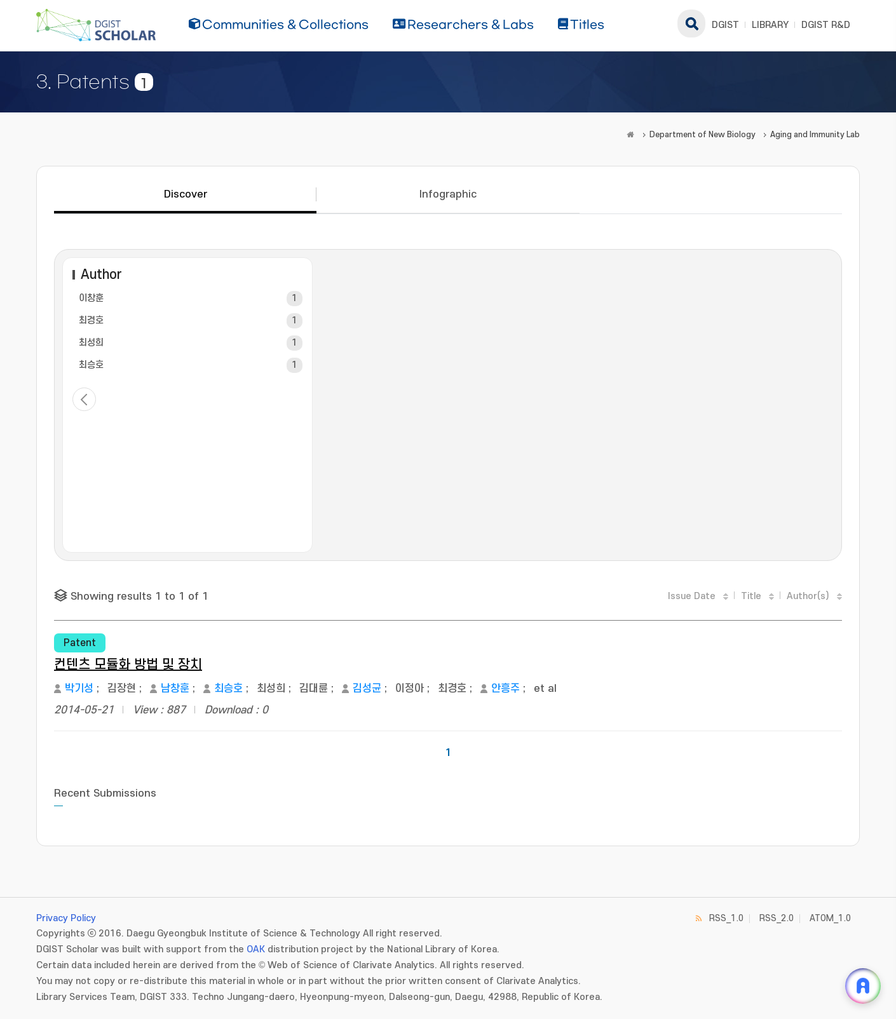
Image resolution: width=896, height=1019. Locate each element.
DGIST (725, 25)
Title (751, 596)
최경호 (91, 320)
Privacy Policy (66, 918)
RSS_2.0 (776, 918)
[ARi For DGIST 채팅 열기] (863, 986)
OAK (256, 949)
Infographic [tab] (448, 194)
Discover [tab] (185, 194)
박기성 (79, 688)
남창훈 (175, 688)
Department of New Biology (702, 134)
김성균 (367, 688)
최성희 (91, 342)
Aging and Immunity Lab (815, 134)
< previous (84, 399)
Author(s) (808, 596)
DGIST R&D (825, 25)
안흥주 (505, 688)
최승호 (91, 365)
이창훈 (91, 298)
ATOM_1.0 (830, 918)
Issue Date (692, 596)
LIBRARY (770, 25)
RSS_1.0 (726, 918)
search (691, 23)
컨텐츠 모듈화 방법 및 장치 (128, 665)
